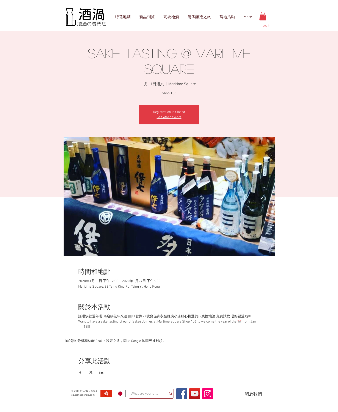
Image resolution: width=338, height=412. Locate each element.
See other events (169, 117)
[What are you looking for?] (144, 393)
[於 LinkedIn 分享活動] (101, 372)
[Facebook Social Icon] (181, 393)
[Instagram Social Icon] (207, 393)
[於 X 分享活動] (91, 372)
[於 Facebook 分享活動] (80, 372)
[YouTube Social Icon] (194, 393)
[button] (262, 16)
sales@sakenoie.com (83, 394)
